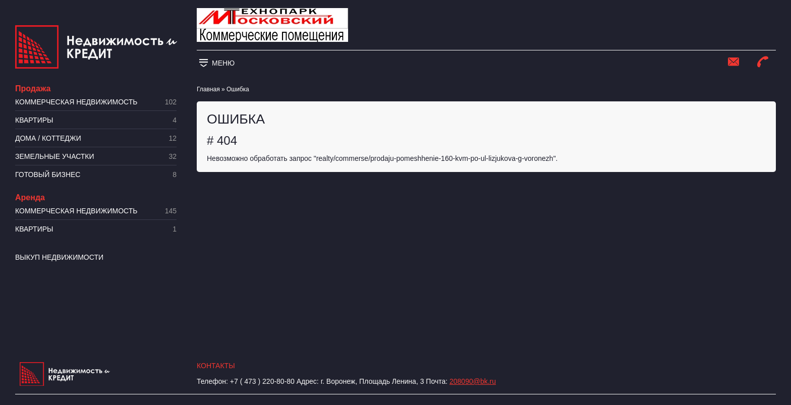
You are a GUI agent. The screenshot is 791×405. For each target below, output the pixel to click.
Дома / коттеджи (96, 138)
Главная (208, 89)
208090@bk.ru (472, 381)
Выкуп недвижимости (59, 257)
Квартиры (96, 120)
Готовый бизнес (96, 174)
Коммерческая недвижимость (96, 102)
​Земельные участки (96, 156)
